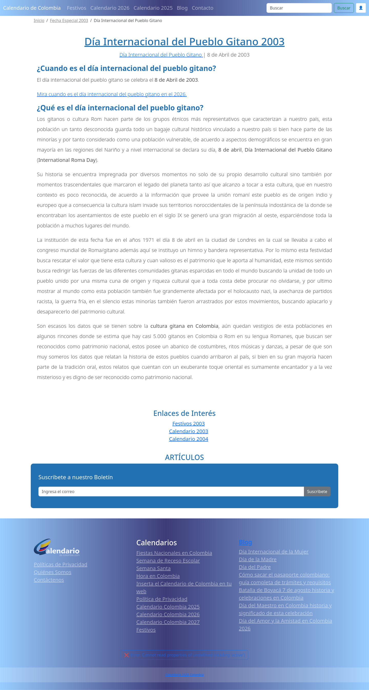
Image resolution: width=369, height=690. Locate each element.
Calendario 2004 (188, 438)
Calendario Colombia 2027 (168, 622)
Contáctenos (49, 579)
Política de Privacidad (161, 598)
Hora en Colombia (158, 575)
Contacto (202, 7)
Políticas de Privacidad (60, 564)
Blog (182, 7)
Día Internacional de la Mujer (274, 551)
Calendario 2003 (188, 431)
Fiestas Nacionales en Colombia (174, 552)
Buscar (343, 8)
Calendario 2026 (110, 7)
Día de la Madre (257, 559)
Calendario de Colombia (32, 7)
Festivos (76, 7)
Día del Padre (255, 566)
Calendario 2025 (153, 7)
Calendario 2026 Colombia (184, 675)
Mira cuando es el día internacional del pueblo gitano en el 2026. (112, 94)
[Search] (299, 8)
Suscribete (317, 491)
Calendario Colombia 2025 (168, 606)
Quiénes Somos (52, 572)
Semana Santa (153, 568)
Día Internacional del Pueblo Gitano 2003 (184, 41)
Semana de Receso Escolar (168, 560)
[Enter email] (171, 491)
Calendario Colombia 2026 (168, 614)
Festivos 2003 (188, 423)
